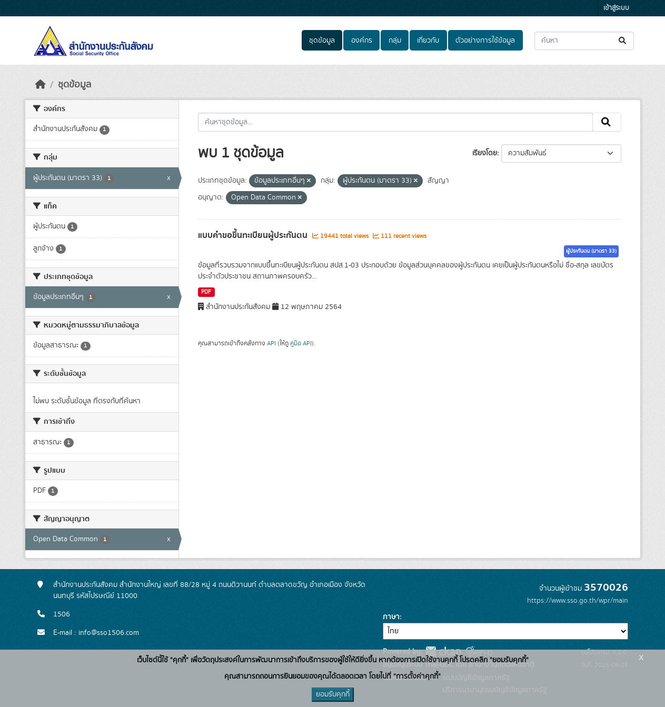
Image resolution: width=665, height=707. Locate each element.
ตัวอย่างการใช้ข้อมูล (485, 40)
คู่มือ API (301, 343)
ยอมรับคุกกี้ (333, 694)
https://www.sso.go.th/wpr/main (577, 600)
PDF (206, 292)
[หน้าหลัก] (40, 85)
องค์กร (361, 40)
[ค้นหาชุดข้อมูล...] (584, 41)
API (271, 343)
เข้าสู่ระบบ (616, 8)
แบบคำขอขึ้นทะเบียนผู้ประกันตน (254, 235)
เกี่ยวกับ (428, 40)
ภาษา (391, 617)
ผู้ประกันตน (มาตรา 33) (591, 251)
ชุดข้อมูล (322, 40)
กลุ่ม (395, 40)
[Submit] (623, 41)
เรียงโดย (484, 153)
